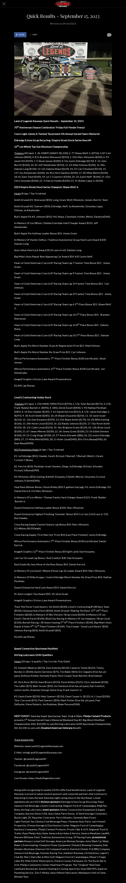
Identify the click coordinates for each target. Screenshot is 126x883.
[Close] (3, 3)
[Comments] (109, 35)
